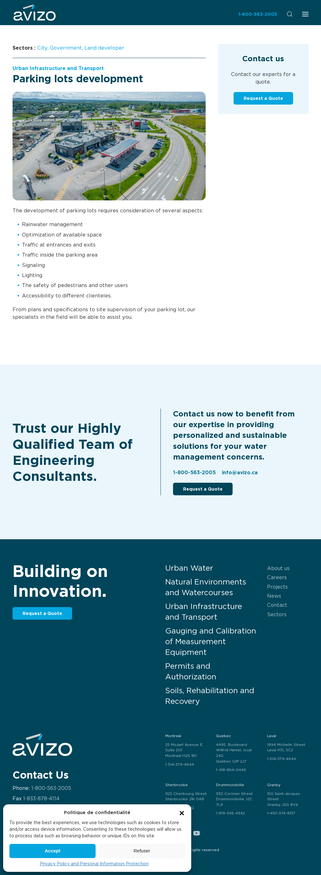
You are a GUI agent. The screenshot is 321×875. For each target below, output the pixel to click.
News (274, 596)
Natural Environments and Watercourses (205, 587)
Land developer (104, 48)
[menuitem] (34, 12)
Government (66, 48)
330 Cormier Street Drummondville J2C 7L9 (234, 799)
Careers (277, 577)
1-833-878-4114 (41, 799)
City (42, 48)
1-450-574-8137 (281, 813)
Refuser (142, 850)
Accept (52, 850)
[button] (182, 812)
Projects (277, 587)
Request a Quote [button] (263, 98)
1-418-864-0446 (231, 770)
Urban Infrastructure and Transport (58, 68)
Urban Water (189, 568)
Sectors (277, 614)
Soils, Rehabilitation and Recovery (209, 696)
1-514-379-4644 (179, 764)
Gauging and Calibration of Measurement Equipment (210, 641)
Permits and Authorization (190, 671)
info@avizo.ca (240, 473)
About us (278, 568)
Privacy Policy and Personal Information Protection (94, 863)
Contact (277, 605)
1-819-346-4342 (230, 813)
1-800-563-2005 (257, 14)
